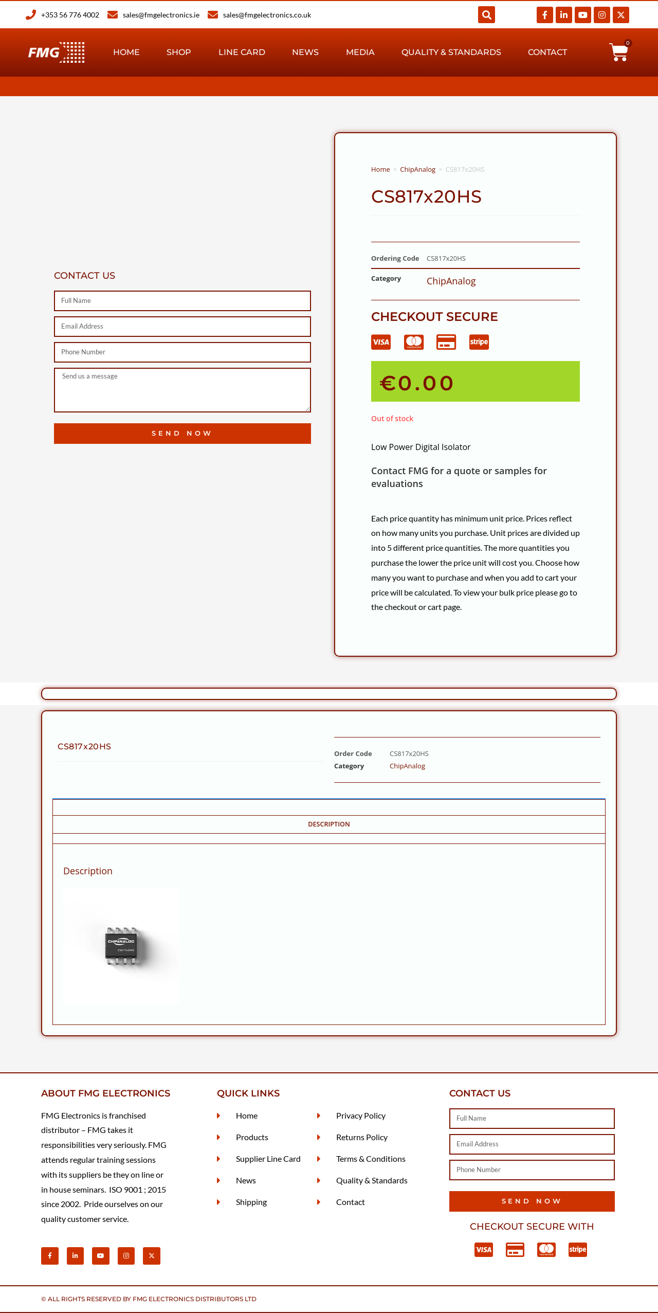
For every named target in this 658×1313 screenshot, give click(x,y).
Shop (179, 52)
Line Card (241, 52)
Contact (547, 52)
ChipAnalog (417, 169)
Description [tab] (329, 824)
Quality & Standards (451, 52)
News (305, 52)
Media (360, 52)
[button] (486, 14)
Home (126, 52)
